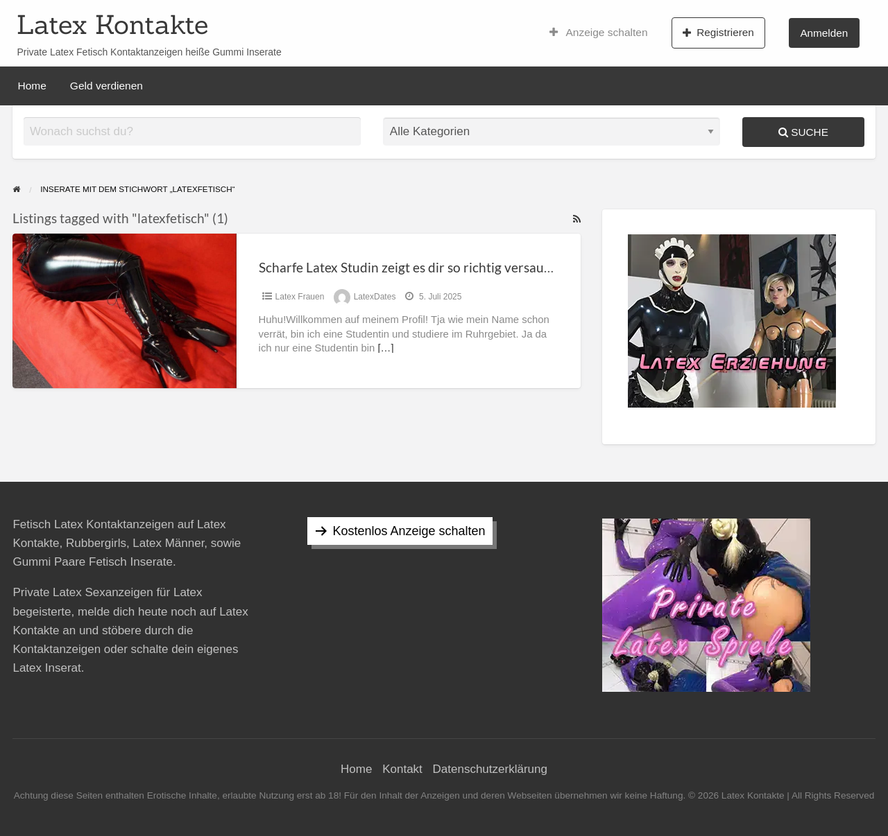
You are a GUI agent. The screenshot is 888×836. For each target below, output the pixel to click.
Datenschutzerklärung (490, 769)
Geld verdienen (106, 86)
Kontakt (402, 769)
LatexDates (375, 297)
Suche (803, 132)
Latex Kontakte (112, 24)
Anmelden (824, 33)
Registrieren (718, 32)
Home (32, 86)
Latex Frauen (300, 297)
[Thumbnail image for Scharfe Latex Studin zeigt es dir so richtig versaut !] (124, 311)
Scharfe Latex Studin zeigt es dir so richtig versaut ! (407, 267)
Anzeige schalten (598, 32)
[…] (385, 348)
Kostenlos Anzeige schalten (408, 531)
